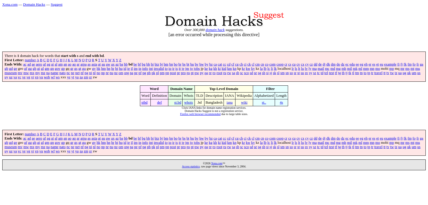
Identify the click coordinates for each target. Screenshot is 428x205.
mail (321, 69)
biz (157, 64)
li (272, 69)
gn (52, 69)
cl (253, 64)
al (56, 64)
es (373, 64)
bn (171, 64)
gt (79, 69)
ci (245, 64)
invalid (159, 69)
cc (224, 64)
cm (257, 64)
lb (265, 69)
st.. (264, 102)
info (145, 69)
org (126, 73)
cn (262, 64)
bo (175, 64)
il (132, 69)
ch (241, 64)
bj (161, 64)
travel (378, 73)
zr (90, 77)
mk (355, 69)
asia (94, 64)
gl (42, 69)
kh (215, 69)
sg (259, 73)
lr (292, 69)
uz (11, 77)
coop (280, 64)
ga (421, 64)
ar (77, 64)
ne (72, 73)
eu (381, 64)
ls (296, 69)
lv (306, 69)
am (60, 64)
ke (206, 69)
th (343, 73)
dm (333, 64)
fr (417, 64)
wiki (244, 102)
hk (98, 69)
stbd (144, 102)
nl (94, 73)
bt (188, 64)
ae (33, 64)
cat (220, 64)
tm (357, 73)
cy (307, 64)
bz (211, 64)
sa (233, 73)
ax (113, 64)
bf (139, 64)
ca (215, 64)
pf (140, 73)
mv (20, 73)
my (37, 73)
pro (183, 73)
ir (173, 69)
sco (246, 73)
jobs (197, 69)
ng (86, 73)
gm (47, 69)
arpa (83, 64)
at (99, 64)
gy (94, 69)
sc (241, 73)
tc (318, 73)
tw (392, 73)
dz (342, 64)
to (365, 73)
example (390, 64)
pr (178, 73)
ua (400, 73)
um (414, 73)
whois (188, 102)
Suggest (56, 4)
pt (192, 73)
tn (361, 73)
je (183, 69)
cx (302, 64)
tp (368, 73)
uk (409, 73)
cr (285, 64)
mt (412, 69)
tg (339, 73)
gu (84, 69)
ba (121, 64)
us (418, 73)
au (103, 64)
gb (6, 69)
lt (299, 69)
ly (310, 69)
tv (387, 73)
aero (39, 64)
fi (398, 64)
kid (224, 69)
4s (281, 102)
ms (407, 69)
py (202, 73)
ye (68, 77)
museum (11, 73)
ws (58, 77)
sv (306, 73)
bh (148, 64)
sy (310, 73)
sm (282, 73)
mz (43, 73)
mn (372, 69)
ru (224, 73)
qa (206, 73)
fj (401, 64)
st (298, 73)
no (98, 73)
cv (298, 64)
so (291, 73)
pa (131, 73)
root (219, 73)
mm (366, 69)
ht (116, 69)
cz (311, 64)
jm (187, 69)
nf (82, 73)
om (121, 73)
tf (336, 73)
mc (327, 69)
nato (62, 73)
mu (417, 69)
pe (136, 73)
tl (353, 73)
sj (271, 73)
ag (48, 64)
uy (6, 77)
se (255, 73)
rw (229, 73)
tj (347, 73)
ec (346, 64)
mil (349, 69)
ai (52, 64)
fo (414, 64)
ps (188, 73)
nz (116, 73)
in (139, 69)
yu (77, 77)
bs (183, 64)
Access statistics (191, 166)
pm (162, 73)
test (331, 73)
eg (361, 64)
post (173, 73)
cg (237, 64)
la (261, 69)
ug (404, 73)
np (103, 73)
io (166, 69)
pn (167, 73)
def (159, 102)
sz (314, 73)
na (48, 73)
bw (201, 64)
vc (19, 77)
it (180, 69)
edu (352, 64)
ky (253, 69)
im (136, 69)
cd (228, 64)
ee (357, 64)
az (117, 64)
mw (26, 73)
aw (108, 64)
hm (103, 69)
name (55, 73)
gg (30, 69)
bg (144, 64)
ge (15, 69)
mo (377, 69)
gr (71, 69)
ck (249, 64)
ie (128, 69)
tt (384, 73)
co (266, 64)
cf (232, 64)
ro (214, 73)
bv (197, 64)
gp (63, 69)
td (322, 73)
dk (328, 64)
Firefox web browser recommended (200, 114)
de (320, 64)
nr (107, 73)
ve (24, 77)
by (206, 64)
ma (314, 69)
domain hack (215, 30)
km (229, 69)
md (332, 69)
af (44, 64)
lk (275, 69)
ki (219, 69)
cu (293, 64)
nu (111, 73)
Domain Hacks (34, 4)
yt (72, 77)
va (15, 77)
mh (344, 69)
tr (372, 73)
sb (237, 73)
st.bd (177, 102)
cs (289, 64)
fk (405, 64)
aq (74, 64)
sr (295, 73)
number (30, 60)
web (47, 77)
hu (121, 69)
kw (248, 69)
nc (68, 73)
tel (326, 73)
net (77, 73)
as (89, 64)
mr (402, 69)
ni (90, 73)
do (338, 64)
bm (166, 64)
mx (32, 73)
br (179, 64)
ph (149, 73)
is (176, 69)
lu (302, 69)
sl (278, 73)
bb (126, 64)
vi (32, 77)
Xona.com (10, 4)
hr (112, 69)
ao (69, 64)
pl (157, 73)
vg (28, 77)
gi (38, 69)
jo (191, 69)
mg (338, 69)
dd (315, 64)
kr (243, 69)
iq (170, 69)
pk (153, 73)
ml (360, 69)
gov (57, 69)
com (272, 64)
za (81, 77)
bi (152, 64)
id (124, 69)
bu (192, 64)
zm (86, 77)
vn (36, 77)
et (377, 64)
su (302, 73)
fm (410, 64)
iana (230, 102)
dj (323, 64)
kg (210, 69)
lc (268, 69)
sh (263, 73)
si (267, 73)
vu (41, 77)
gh (34, 69)
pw (197, 73)
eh (366, 64)
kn (235, 69)
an (65, 64)
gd (11, 69)
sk (274, 73)
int (151, 69)
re (210, 73)
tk (349, 73)
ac (24, 64)
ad (29, 64)
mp (391, 69)
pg (144, 73)
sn (287, 73)
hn (108, 69)
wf (53, 77)
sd (251, 73)
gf (25, 69)
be (135, 64)
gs (75, 69)
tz (396, 73)
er (370, 64)
